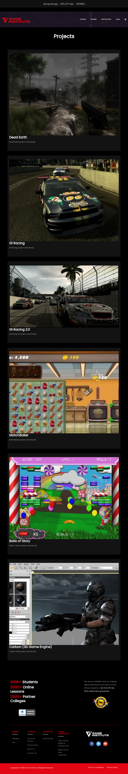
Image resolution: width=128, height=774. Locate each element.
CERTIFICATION (106, 19)
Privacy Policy (32, 745)
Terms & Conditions (96, 767)
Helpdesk (15, 738)
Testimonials (48, 738)
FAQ (13, 742)
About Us (31, 749)
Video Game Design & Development (63, 743)
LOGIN (118, 19)
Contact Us (32, 753)
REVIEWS (93, 19)
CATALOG (83, 19)
